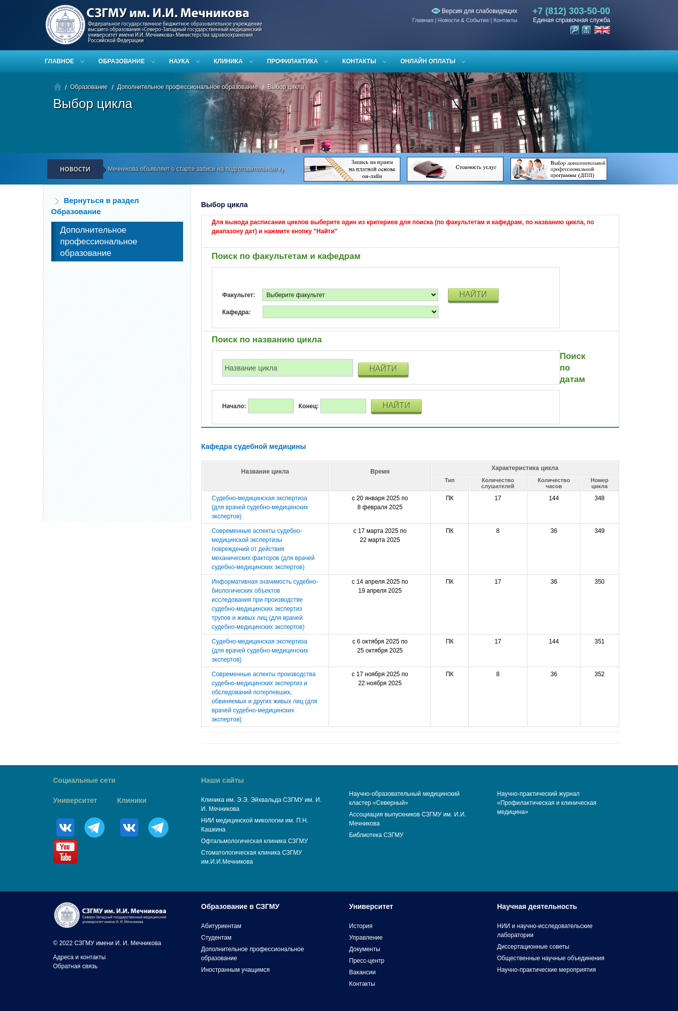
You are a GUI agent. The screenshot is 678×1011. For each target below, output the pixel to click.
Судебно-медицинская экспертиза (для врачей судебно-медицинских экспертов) (260, 507)
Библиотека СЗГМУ (376, 835)
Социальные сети (84, 780)
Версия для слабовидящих (474, 11)
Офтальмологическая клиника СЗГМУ (254, 841)
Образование (122, 61)
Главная (423, 20)
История (361, 926)
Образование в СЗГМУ (240, 906)
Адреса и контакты (79, 957)
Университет (75, 800)
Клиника (228, 61)
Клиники (132, 800)
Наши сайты (222, 780)
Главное (59, 61)
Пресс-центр (366, 960)
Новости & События (463, 20)
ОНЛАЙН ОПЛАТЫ (427, 61)
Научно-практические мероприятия (546, 969)
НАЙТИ (473, 294)
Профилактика (292, 61)
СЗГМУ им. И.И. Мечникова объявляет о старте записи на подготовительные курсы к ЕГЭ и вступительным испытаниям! (239, 168)
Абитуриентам (221, 926)
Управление (366, 937)
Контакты (505, 20)
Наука (179, 61)
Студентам (216, 937)
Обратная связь (75, 966)
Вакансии (362, 972)
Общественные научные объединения (551, 958)
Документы (364, 949)
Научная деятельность (537, 906)
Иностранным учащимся (235, 969)
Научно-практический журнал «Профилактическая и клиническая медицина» (547, 802)
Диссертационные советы (533, 946)
